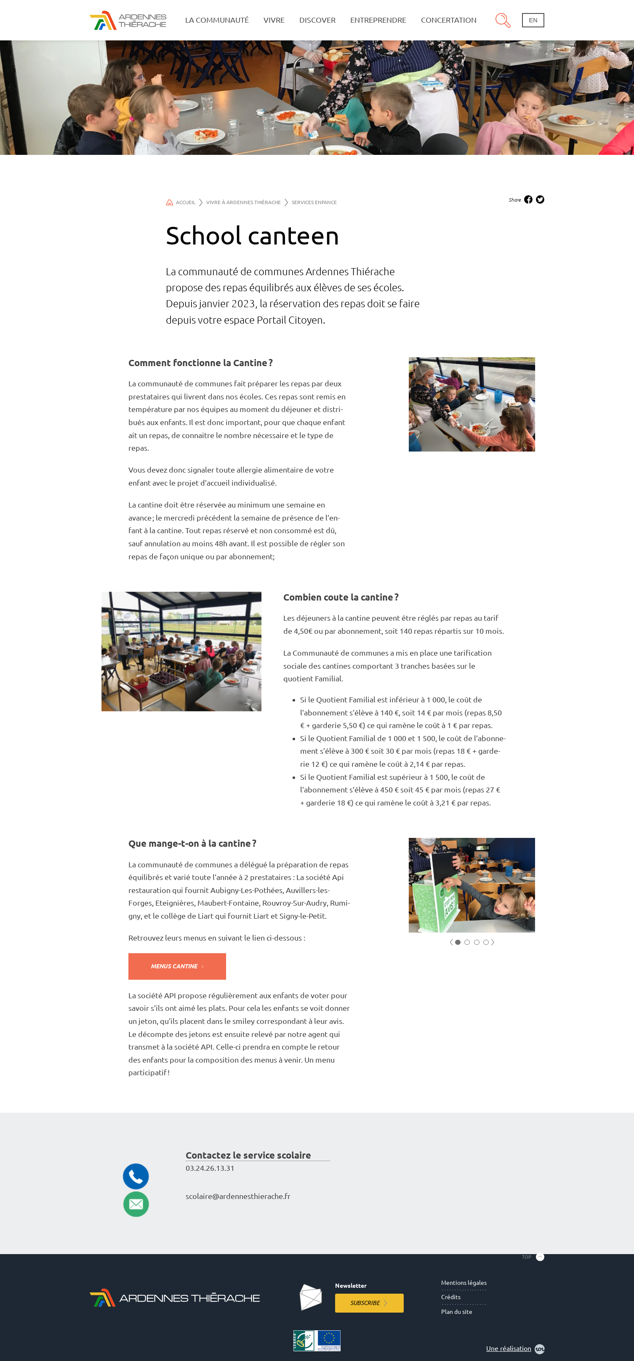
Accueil (184, 202)
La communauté (217, 20)
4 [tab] (486, 942)
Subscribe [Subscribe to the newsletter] (365, 1303)
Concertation (449, 20)
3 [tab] (476, 942)
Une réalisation (515, 1349)
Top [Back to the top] (526, 1256)
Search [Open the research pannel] (503, 20)
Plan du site (456, 1311)
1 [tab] (458, 942)
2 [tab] (467, 942)
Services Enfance (314, 202)
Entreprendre (378, 20)
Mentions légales (464, 1282)
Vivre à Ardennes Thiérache (247, 202)
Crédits (451, 1297)
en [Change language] (533, 20)
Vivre (274, 20)
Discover (317, 20)
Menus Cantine (174, 966)
